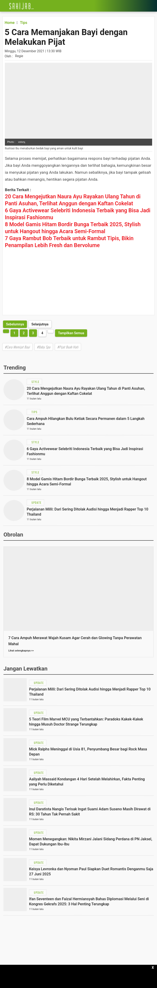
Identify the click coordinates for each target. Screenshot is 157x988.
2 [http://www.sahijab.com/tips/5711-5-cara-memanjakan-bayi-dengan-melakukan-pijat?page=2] (24, 333)
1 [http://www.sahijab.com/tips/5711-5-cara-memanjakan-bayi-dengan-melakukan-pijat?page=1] (14, 333)
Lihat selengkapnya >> (21, 650)
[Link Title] (3, 6)
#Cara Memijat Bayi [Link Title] (17, 346)
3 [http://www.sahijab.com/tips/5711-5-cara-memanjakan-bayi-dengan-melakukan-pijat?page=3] (33, 333)
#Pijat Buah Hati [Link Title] (67, 346)
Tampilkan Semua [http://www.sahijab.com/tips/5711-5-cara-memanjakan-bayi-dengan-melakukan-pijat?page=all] (71, 333)
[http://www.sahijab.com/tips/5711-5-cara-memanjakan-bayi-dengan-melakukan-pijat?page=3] (15, 324)
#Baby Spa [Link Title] (43, 346)
